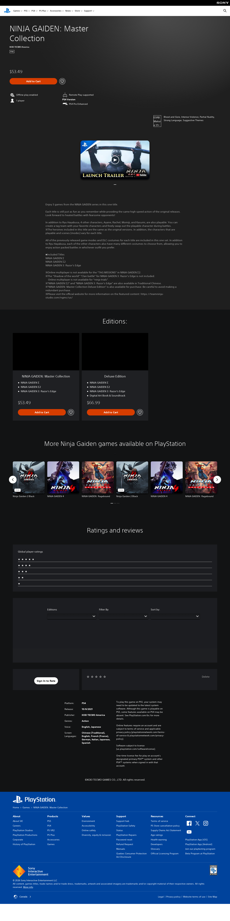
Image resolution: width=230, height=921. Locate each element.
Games (16, 11)
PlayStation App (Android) (198, 844)
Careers (17, 825)
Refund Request (124, 844)
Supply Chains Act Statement (166, 830)
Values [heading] (86, 816)
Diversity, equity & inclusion (96, 835)
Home (16, 807)
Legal (161, 896)
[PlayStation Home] (7, 11)
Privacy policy (173, 896)
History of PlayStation (24, 844)
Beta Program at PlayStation (200, 853)
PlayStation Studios (23, 830)
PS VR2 (50, 830)
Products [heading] (52, 816)
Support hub (122, 821)
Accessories (55, 11)
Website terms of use (194, 896)
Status (119, 830)
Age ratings (157, 835)
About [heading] (16, 816)
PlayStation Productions (25, 835)
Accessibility (88, 825)
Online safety (89, 830)
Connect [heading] (190, 816)
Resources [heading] (157, 816)
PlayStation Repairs (126, 835)
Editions (52, 609)
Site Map (212, 896)
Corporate (18, 839)
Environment (88, 821)
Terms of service (159, 821)
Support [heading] (121, 816)
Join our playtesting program (200, 848)
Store (77, 11)
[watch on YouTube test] (141, 175)
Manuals (120, 848)
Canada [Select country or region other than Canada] (22, 896)
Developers (157, 844)
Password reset (124, 839)
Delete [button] (206, 676)
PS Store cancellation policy (165, 825)
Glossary (155, 848)
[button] (115, 159)
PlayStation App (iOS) (196, 839)
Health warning (159, 839)
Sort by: (155, 609)
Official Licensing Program (165, 853)
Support (88, 11)
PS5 (25, 11)
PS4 (33, 11)
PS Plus (42, 11)
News (68, 11)
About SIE (18, 821)
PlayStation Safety (125, 825)
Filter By (103, 609)
